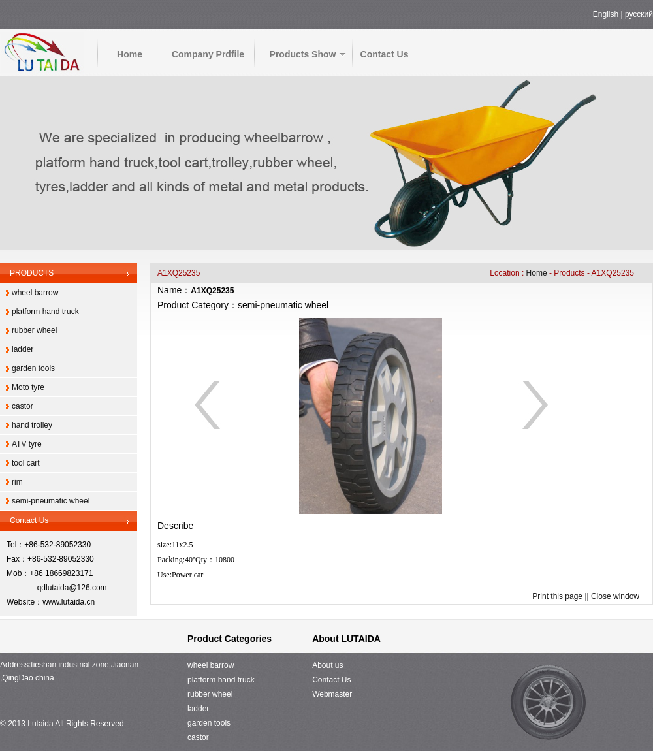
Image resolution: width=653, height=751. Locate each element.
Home (129, 54)
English (605, 14)
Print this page (557, 596)
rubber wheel (34, 330)
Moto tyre (28, 387)
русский (639, 14)
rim (17, 482)
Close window (615, 596)
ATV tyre (27, 444)
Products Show (303, 54)
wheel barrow (35, 292)
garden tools (33, 368)
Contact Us (384, 54)
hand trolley (32, 425)
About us (327, 665)
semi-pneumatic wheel (50, 500)
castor (22, 406)
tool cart (26, 463)
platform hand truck (45, 311)
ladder (22, 349)
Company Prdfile (208, 54)
